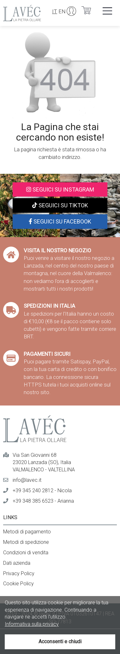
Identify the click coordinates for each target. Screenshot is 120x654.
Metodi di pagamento (27, 532)
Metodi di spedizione (26, 542)
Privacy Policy (18, 573)
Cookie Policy (18, 584)
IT (54, 11)
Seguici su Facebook (60, 221)
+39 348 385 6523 (33, 501)
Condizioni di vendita (25, 553)
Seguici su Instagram (60, 189)
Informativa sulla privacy (32, 624)
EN (62, 11)
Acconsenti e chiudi (60, 641)
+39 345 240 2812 (33, 490)
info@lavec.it (27, 480)
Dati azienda (16, 563)
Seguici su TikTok (60, 205)
